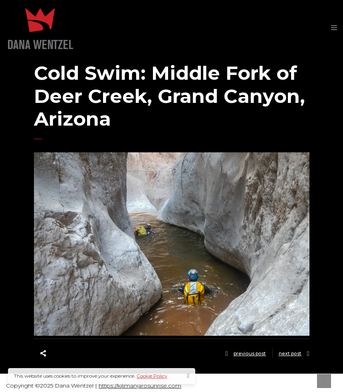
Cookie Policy (152, 376)
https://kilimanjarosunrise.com (140, 385)
